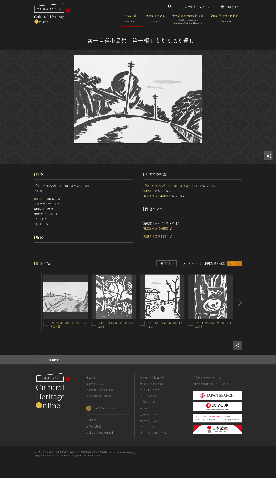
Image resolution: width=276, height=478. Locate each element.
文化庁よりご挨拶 (150, 390)
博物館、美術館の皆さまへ (155, 383)
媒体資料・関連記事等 (152, 377)
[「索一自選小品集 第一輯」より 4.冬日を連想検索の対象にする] (142, 323)
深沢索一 (39, 199)
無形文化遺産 (93, 426)
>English (229, 6)
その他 (38, 191)
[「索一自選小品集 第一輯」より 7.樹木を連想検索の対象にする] (94, 323)
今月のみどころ (148, 396)
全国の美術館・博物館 (224, 19)
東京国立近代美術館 (156, 196)
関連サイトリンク (150, 420)
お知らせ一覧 (147, 402)
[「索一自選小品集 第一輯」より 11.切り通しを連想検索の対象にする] (45, 323)
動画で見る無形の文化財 (99, 432)
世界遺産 (91, 420)
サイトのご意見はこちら (153, 433)
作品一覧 (131, 19)
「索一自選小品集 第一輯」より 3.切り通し (171, 186)
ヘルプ (143, 408)
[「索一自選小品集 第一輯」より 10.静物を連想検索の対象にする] (190, 323)
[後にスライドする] (238, 302)
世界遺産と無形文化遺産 (187, 19)
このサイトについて (197, 6)
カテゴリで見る (155, 19)
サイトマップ (147, 427)
